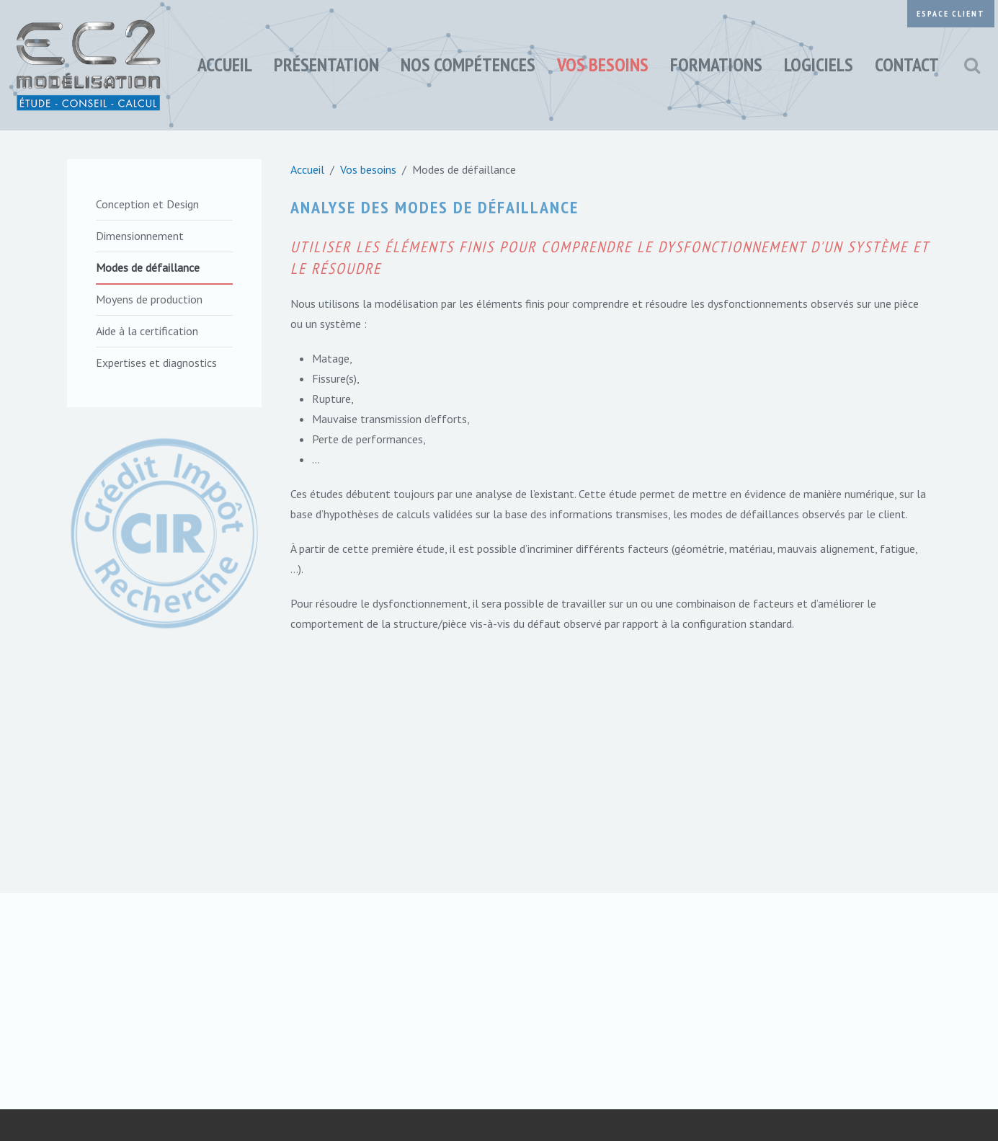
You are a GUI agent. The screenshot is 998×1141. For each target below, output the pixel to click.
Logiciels (818, 64)
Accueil (224, 64)
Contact (907, 64)
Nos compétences (468, 64)
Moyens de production (149, 299)
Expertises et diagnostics (156, 362)
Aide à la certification (147, 331)
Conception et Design (147, 204)
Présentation (326, 64)
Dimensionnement (140, 235)
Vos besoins (603, 64)
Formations (716, 64)
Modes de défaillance (148, 267)
